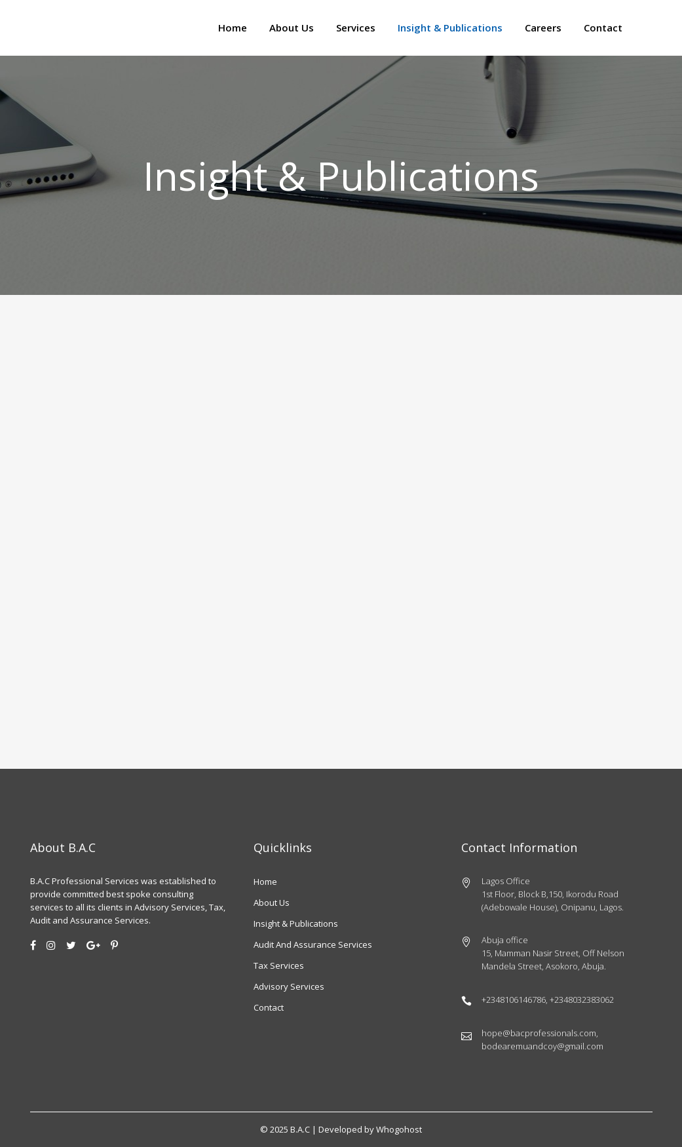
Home (265, 881)
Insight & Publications (296, 923)
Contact (269, 1007)
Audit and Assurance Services (313, 944)
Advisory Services (289, 986)
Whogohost (399, 1129)
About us (272, 902)
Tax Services (279, 965)
